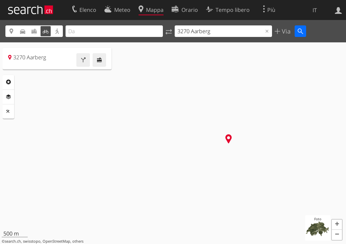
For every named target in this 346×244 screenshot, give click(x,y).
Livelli (8, 97)
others (77, 241)
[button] (337, 225)
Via (285, 31)
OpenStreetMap (56, 241)
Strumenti (8, 111)
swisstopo (32, 241)
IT (315, 10)
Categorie (8, 82)
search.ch (13, 241)
